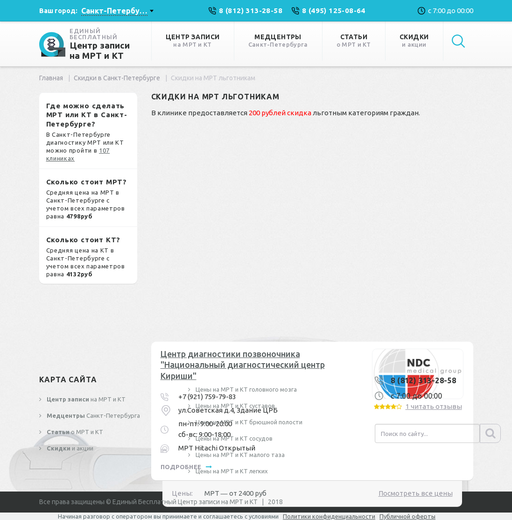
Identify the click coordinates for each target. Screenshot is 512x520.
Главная (51, 78)
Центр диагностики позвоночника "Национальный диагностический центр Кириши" (243, 364)
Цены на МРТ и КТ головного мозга (245, 389)
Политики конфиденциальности (329, 516)
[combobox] (117, 10)
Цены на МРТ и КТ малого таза (239, 454)
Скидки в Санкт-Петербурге (117, 78)
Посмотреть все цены (416, 493)
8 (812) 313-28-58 (423, 380)
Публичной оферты (407, 516)
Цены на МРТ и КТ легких (231, 471)
